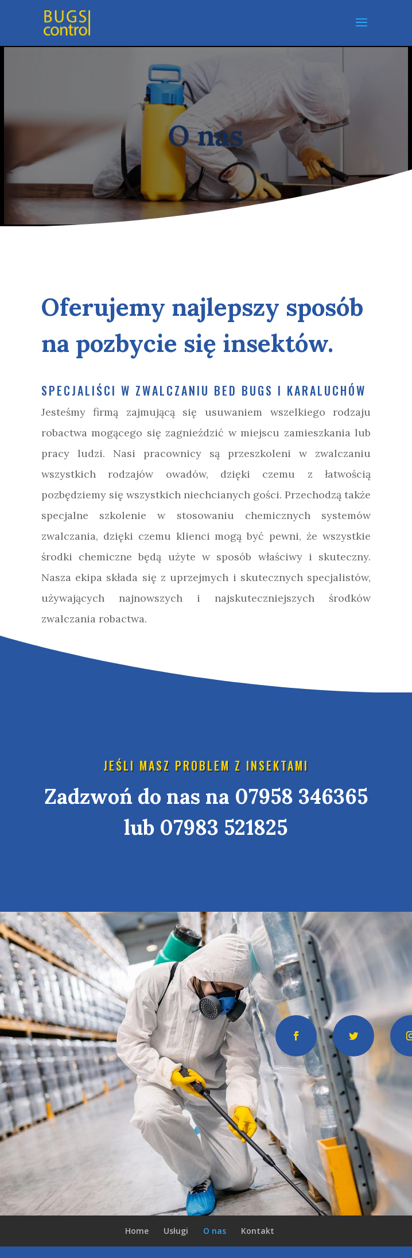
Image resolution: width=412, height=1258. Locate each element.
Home (137, 1230)
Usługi (176, 1230)
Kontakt (257, 1230)
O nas (214, 1230)
